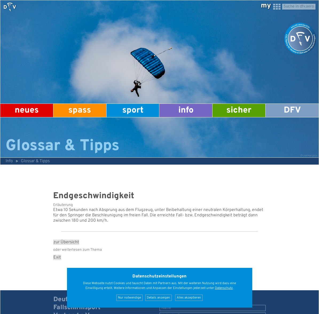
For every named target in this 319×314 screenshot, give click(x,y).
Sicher (238, 110)
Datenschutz (224, 288)
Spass (79, 110)
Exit (57, 257)
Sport (133, 110)
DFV (292, 110)
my (266, 5)
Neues (27, 110)
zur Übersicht (66, 242)
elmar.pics (311, 155)
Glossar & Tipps (35, 161)
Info (186, 110)
